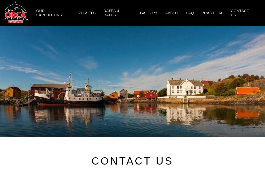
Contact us (240, 13)
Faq (190, 13)
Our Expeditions (49, 13)
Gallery (149, 13)
